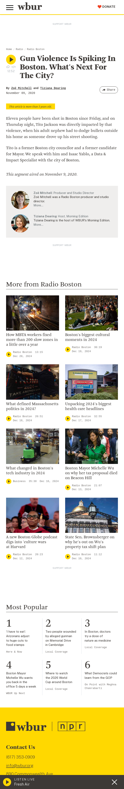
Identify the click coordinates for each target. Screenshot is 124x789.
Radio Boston (35, 49)
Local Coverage (56, 651)
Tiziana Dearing (53, 88)
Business (19, 481)
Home (9, 49)
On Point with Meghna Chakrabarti (100, 686)
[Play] (8, 354)
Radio (19, 49)
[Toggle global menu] (9, 7)
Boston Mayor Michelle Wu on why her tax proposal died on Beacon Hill (91, 473)
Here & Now (14, 651)
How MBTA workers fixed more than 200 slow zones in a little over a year (32, 340)
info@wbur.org (19, 765)
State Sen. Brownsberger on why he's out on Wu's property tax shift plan (89, 542)
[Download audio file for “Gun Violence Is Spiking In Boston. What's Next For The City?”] (8, 66)
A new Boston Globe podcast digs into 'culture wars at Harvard (31, 542)
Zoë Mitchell (21, 88)
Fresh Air (22, 784)
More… (38, 205)
